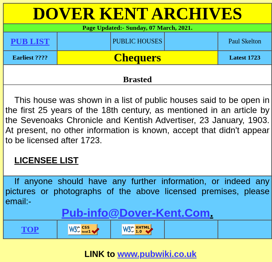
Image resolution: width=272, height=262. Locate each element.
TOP (30, 229)
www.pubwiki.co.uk (156, 254)
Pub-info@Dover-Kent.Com (136, 212)
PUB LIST (30, 41)
